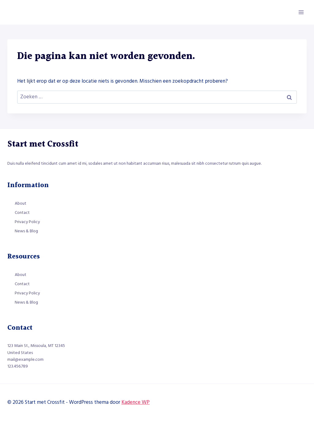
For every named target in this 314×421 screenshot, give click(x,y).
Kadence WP (135, 402)
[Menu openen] (301, 12)
